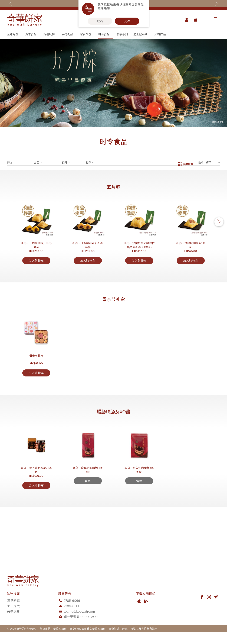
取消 (100, 21)
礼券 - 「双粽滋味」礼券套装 (88, 261)
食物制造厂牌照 (118, 628)
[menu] (113, 34)
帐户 (185, 19)
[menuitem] (14, 34)
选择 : (201, 162)
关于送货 (13, 606)
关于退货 (13, 611)
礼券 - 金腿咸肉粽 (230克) (191, 261)
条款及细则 (60, 628)
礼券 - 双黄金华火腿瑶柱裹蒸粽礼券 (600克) (139, 263)
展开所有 (185, 162)
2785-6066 (72, 600)
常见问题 (13, 600)
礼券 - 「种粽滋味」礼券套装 (36, 261)
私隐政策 (45, 628)
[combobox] (205, 20)
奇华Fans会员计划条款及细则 (88, 628)
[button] (218, 231)
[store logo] (24, 20)
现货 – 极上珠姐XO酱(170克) (36, 523)
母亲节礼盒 (36, 392)
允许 (127, 21)
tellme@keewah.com (79, 611)
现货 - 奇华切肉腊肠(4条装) (88, 523)
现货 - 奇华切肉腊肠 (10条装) (139, 523)
